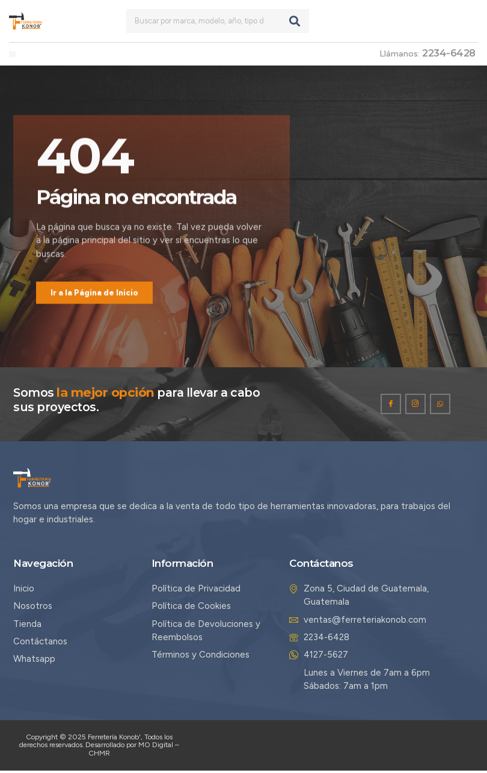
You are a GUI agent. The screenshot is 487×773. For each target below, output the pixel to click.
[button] (12, 54)
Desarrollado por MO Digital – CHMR (132, 751)
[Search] (294, 21)
